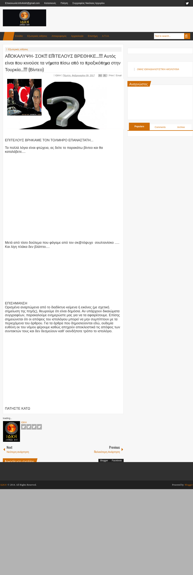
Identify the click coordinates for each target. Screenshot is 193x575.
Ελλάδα (19, 36)
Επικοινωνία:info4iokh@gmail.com (22, 3)
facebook (187, 3)
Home (9, 36)
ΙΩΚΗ (58, 75)
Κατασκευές (50, 3)
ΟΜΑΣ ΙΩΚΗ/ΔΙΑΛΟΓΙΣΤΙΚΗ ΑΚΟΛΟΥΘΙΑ (158, 69)
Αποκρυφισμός (59, 36)
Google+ (34, 427)
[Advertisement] (121, 18)
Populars (139, 126)
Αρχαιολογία (77, 36)
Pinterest (39, 427)
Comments (160, 127)
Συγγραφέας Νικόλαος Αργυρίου (88, 3)
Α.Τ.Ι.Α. (106, 36)
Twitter (28, 427)
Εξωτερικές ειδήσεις (37, 36)
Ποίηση (64, 3)
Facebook (23, 427)
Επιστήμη (92, 36)
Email (117, 75)
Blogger (104, 460)
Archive (181, 127)
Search (187, 36)
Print (110, 75)
